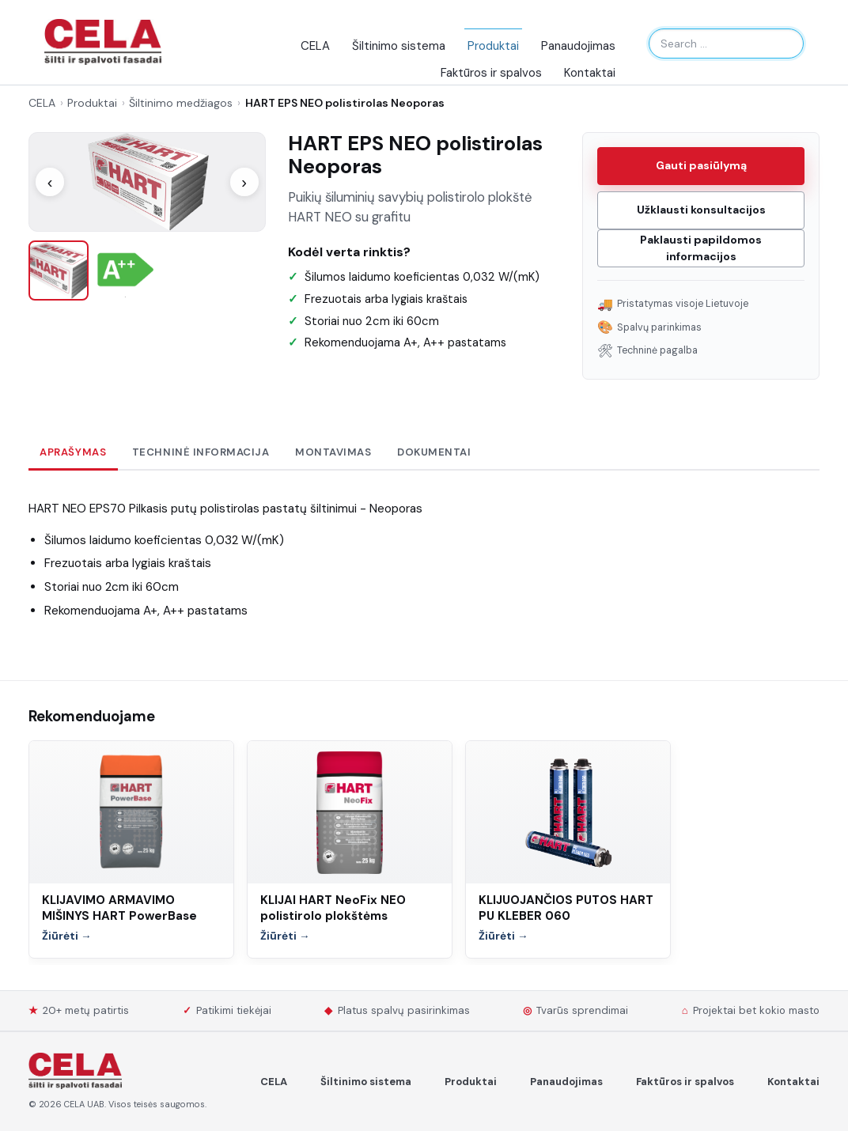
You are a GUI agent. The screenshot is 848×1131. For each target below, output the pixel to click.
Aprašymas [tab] (73, 452)
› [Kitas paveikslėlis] (244, 182)
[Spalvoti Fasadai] (75, 1071)
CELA (315, 46)
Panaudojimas (578, 46)
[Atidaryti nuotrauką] (147, 182)
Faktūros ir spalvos (491, 73)
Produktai (493, 46)
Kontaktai (589, 73)
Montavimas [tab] (333, 452)
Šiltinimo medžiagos (181, 103)
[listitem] (58, 270)
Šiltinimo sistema (398, 46)
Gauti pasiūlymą (701, 165)
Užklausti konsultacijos (701, 209)
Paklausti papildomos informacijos (701, 248)
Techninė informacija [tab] (201, 452)
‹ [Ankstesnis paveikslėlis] (50, 182)
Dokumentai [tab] (434, 452)
